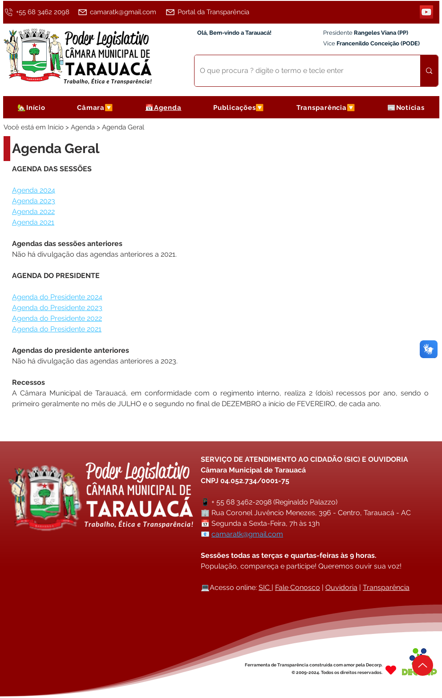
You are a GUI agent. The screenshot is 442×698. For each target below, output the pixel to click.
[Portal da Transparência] (212, 12)
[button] (95, 107)
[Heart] (391, 670)
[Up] (422, 665)
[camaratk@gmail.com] (119, 12)
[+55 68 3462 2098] (39, 12)
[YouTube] (426, 12)
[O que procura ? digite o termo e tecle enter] (301, 70)
